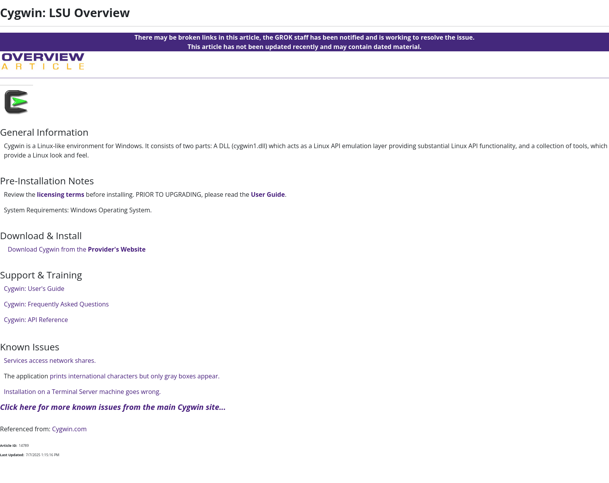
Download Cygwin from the (77, 249)
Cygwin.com (69, 429)
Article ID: (8, 445)
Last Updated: (12, 454)
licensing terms (60, 194)
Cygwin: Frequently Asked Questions (56, 304)
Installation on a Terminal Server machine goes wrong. (82, 391)
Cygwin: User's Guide (34, 288)
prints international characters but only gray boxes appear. (133, 376)
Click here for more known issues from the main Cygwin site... (113, 407)
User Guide (268, 194)
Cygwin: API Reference (36, 319)
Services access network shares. (50, 360)
